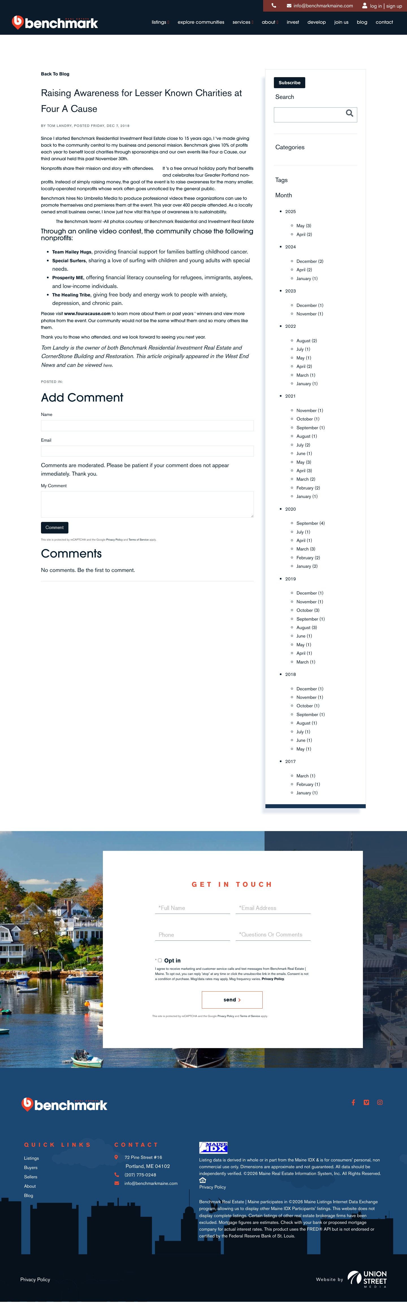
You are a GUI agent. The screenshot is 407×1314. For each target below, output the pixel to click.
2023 (291, 290)
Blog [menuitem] (357, 29)
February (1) (311, 780)
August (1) (309, 434)
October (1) (310, 417)
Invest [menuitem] (288, 29)
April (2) (306, 234)
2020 (291, 507)
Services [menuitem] (237, 29)
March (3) (308, 546)
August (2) (309, 339)
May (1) (305, 356)
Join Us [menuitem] (337, 29)
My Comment (54, 495)
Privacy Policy (114, 549)
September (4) (314, 521)
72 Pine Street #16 (138, 1176)
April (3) (306, 468)
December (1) (313, 304)
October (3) (310, 607)
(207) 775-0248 (254, 7)
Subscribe (289, 82)
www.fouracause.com (93, 322)
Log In (371, 7)
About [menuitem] (264, 29)
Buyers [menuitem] (30, 1181)
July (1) (304, 348)
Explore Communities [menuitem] (196, 29)
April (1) (306, 538)
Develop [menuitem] (312, 29)
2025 (291, 211)
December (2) (313, 260)
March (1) (308, 373)
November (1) (313, 312)
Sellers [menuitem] (30, 1190)
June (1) (306, 451)
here (108, 374)
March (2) (308, 477)
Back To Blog (58, 73)
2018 (291, 671)
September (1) (314, 426)
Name (46, 424)
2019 (291, 576)
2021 (291, 394)
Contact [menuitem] (380, 29)
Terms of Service (139, 549)
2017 (291, 758)
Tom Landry (59, 126)
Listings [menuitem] (155, 29)
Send (229, 997)
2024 (291, 246)
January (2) (309, 564)
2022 (291, 325)
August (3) (309, 624)
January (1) (309, 277)
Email (46, 449)
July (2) (304, 443)
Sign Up (389, 7)
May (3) (305, 225)
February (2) (311, 486)
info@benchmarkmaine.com (315, 7)
